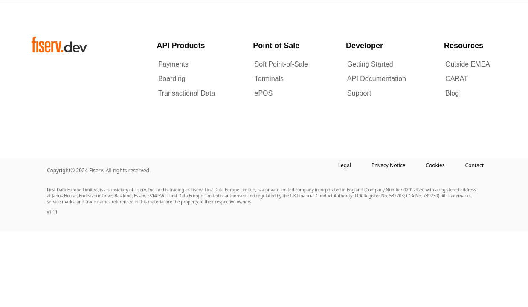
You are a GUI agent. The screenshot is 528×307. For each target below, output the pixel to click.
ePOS (264, 93)
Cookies (435, 165)
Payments (173, 64)
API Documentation (376, 78)
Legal (344, 165)
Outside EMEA (467, 64)
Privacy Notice (388, 165)
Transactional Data (186, 93)
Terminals (269, 78)
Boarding (172, 78)
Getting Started (370, 64)
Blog (452, 93)
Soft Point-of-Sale (281, 64)
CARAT (456, 78)
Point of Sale (276, 45)
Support (359, 93)
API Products (181, 45)
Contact (474, 165)
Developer (364, 45)
